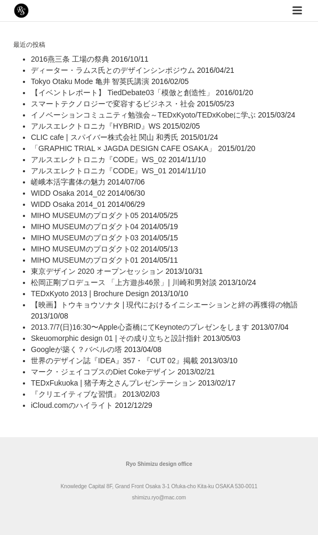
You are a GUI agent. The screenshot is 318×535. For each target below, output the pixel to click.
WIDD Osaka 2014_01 (68, 204)
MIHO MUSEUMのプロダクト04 (84, 226)
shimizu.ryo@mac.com (159, 497)
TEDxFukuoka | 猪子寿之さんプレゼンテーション (113, 383)
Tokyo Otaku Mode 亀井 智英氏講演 (90, 81)
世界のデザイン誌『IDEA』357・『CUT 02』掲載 (114, 360)
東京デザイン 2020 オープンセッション (97, 271)
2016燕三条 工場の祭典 (70, 59)
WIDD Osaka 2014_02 (68, 193)
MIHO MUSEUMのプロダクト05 (84, 215)
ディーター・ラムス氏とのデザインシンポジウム (113, 70)
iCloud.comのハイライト (72, 405)
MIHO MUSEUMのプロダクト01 (84, 260)
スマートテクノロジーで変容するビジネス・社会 (113, 103)
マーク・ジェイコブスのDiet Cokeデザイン (103, 371)
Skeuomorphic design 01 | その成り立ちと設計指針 (116, 338)
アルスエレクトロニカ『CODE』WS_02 (98, 159)
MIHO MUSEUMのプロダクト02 (84, 249)
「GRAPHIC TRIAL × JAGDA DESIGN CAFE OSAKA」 (123, 148)
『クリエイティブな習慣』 (75, 394)
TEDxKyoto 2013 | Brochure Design (90, 293)
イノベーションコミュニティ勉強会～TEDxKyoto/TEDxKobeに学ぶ (143, 115)
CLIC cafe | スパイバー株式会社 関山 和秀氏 (104, 137)
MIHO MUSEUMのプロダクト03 (84, 237)
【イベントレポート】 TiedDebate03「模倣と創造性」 (122, 92)
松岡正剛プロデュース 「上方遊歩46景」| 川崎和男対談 (124, 282)
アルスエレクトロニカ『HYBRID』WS (95, 126)
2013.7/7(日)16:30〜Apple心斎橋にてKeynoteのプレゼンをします (140, 327)
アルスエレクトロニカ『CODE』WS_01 (98, 170)
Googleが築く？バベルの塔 (76, 349)
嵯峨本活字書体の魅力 (68, 182)
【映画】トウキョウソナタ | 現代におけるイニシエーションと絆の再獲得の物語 (164, 304)
